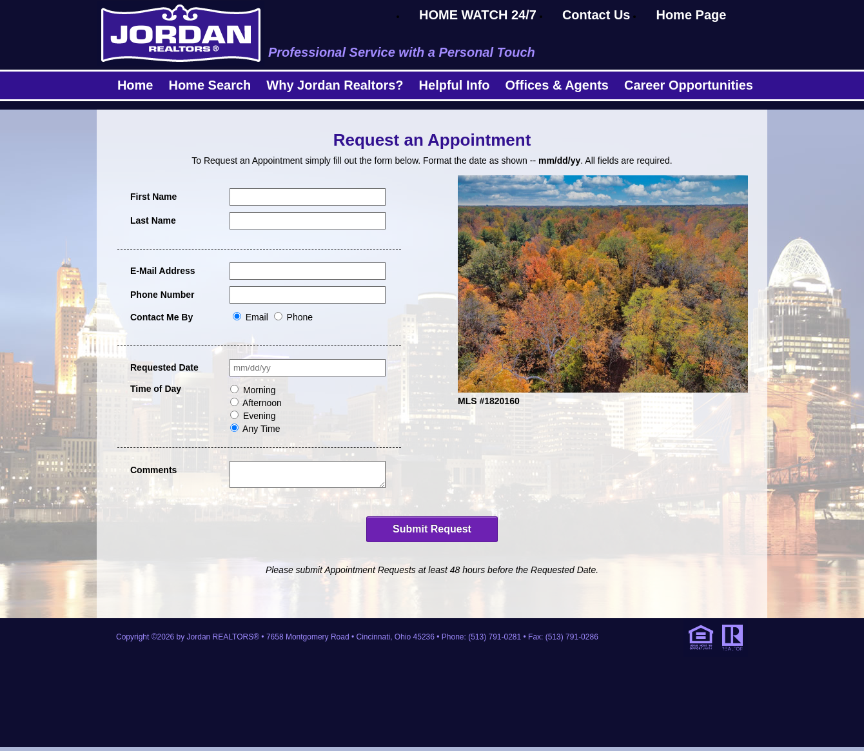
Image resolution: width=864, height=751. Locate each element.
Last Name (153, 220)
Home (135, 85)
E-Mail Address (162, 271)
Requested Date (164, 367)
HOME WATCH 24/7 (477, 15)
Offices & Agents (557, 85)
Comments (153, 470)
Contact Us (596, 15)
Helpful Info (454, 85)
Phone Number (162, 294)
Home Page (691, 15)
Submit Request (432, 532)
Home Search (209, 85)
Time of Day (155, 389)
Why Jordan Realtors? (334, 85)
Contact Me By (161, 317)
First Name (153, 196)
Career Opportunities (688, 85)
